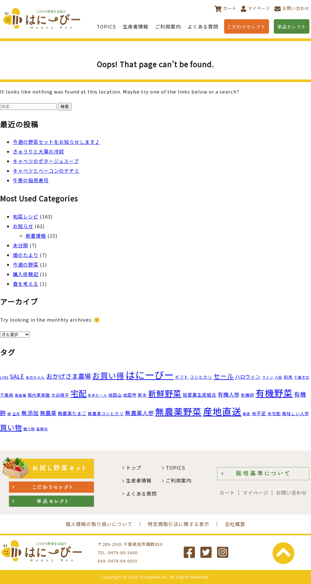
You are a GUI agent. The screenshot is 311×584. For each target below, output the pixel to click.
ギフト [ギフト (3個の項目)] (182, 377)
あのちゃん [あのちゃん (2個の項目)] (35, 377)
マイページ (259, 8)
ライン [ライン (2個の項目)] (267, 377)
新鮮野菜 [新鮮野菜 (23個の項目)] (164, 393)
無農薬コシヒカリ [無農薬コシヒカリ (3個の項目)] (106, 413)
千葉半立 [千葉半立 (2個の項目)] (301, 377)
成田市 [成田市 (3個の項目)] (130, 395)
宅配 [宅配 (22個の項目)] (79, 393)
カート (230, 8)
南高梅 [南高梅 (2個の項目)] (20, 395)
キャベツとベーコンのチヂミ (46, 170)
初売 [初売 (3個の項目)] (288, 377)
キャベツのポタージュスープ (46, 161)
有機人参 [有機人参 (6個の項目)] (229, 394)
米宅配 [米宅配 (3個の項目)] (274, 413)
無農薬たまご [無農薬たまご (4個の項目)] (72, 413)
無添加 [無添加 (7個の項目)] (30, 413)
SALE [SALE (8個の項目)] (17, 376)
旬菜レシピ (25, 216)
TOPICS (106, 26)
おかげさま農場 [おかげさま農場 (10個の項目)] (68, 376)
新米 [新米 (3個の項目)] (142, 395)
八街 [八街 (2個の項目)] (278, 377)
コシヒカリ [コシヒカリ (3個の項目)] (201, 377)
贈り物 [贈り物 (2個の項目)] (29, 428)
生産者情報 (135, 26)
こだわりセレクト (246, 26)
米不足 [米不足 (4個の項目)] (259, 413)
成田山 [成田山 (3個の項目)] (115, 395)
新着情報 (36, 235)
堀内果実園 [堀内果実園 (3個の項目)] (39, 395)
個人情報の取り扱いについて (99, 524)
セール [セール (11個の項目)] (224, 376)
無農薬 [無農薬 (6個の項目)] (48, 413)
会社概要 (235, 524)
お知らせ (23, 226)
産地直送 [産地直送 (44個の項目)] (222, 411)
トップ (133, 467)
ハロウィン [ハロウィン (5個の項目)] (248, 376)
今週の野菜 (25, 264)
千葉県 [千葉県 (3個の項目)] (6, 395)
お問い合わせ (295, 8)
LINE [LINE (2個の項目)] (4, 377)
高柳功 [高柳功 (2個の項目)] (42, 428)
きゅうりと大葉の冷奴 (38, 151)
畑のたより (25, 254)
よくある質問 (203, 26)
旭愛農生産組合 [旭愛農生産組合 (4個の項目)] (199, 394)
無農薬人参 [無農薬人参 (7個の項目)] (139, 413)
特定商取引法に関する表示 (178, 524)
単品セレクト (291, 26)
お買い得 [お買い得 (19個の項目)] (108, 375)
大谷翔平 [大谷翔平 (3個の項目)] (60, 395)
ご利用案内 (168, 26)
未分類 (20, 245)
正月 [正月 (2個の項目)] (16, 413)
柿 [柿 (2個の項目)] (9, 413)
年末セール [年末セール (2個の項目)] (97, 395)
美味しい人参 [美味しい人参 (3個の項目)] (295, 413)
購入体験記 (25, 274)
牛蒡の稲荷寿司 (31, 180)
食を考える (25, 283)
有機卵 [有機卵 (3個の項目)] (247, 395)
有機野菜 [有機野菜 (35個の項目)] (274, 392)
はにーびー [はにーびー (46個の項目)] (150, 374)
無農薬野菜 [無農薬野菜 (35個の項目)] (178, 411)
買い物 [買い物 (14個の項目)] (11, 427)
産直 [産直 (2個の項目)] (246, 413)
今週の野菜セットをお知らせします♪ (56, 141)
